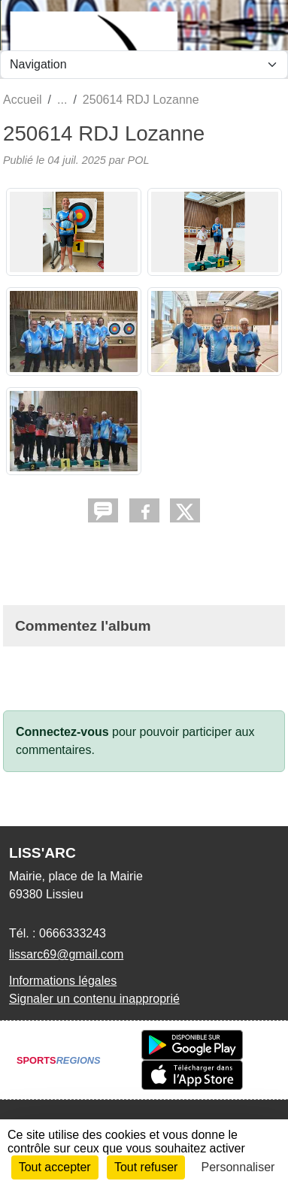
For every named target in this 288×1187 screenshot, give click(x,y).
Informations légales (63, 980)
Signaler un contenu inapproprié (94, 998)
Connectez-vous (62, 731)
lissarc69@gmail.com (66, 954)
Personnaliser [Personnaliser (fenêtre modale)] (238, 1167)
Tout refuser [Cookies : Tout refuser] (145, 1167)
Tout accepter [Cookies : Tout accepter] (55, 1167)
